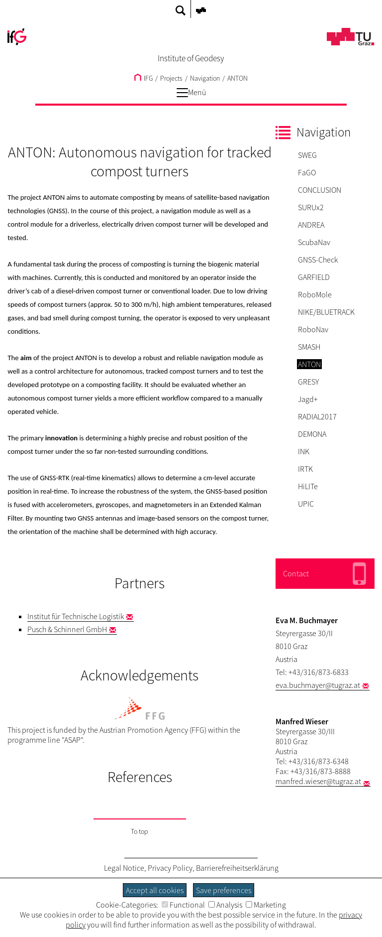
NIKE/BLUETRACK (326, 312)
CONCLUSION (319, 190)
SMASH (309, 347)
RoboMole (315, 294)
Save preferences (223, 890)
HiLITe (308, 486)
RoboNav (313, 329)
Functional (183, 905)
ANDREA (311, 225)
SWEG (307, 155)
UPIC (306, 504)
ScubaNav (314, 242)
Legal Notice (124, 868)
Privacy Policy (170, 868)
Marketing (266, 905)
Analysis (225, 905)
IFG (143, 78)
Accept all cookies (155, 890)
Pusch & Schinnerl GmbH (67, 629)
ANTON (237, 78)
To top (139, 831)
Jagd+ (308, 399)
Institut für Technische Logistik (75, 616)
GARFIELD (314, 277)
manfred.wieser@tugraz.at (318, 781)
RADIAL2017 (317, 416)
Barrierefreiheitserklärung (237, 868)
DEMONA (312, 434)
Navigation (205, 78)
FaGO (307, 172)
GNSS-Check (318, 260)
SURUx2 (311, 207)
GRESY (308, 382)
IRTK (305, 469)
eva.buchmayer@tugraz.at (318, 685)
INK (303, 451)
